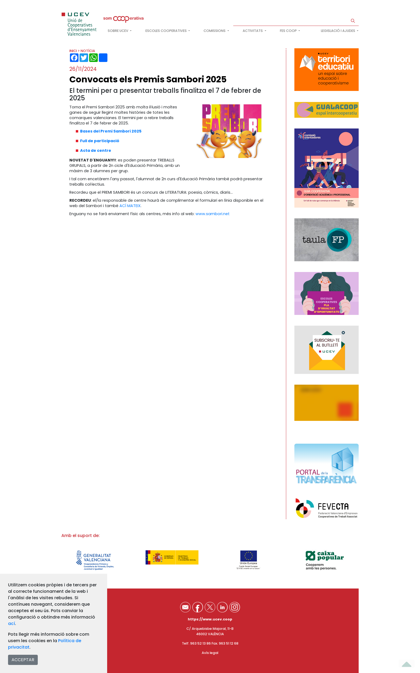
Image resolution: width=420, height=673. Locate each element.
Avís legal (210, 652)
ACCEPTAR (23, 660)
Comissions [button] (215, 30)
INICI (73, 51)
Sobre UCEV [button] (118, 30)
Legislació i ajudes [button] (338, 30)
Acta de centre (95, 150)
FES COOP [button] (289, 30)
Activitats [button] (253, 30)
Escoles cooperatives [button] (166, 30)
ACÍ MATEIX (130, 205)
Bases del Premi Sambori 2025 (110, 131)
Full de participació (99, 141)
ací (11, 623)
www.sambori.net (213, 213)
